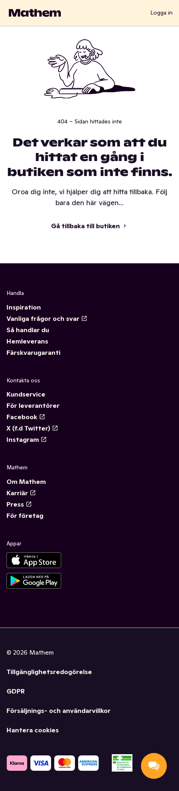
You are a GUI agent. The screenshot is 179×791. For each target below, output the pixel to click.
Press (19, 504)
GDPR (15, 691)
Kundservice (25, 394)
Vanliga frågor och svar (46, 318)
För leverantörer (33, 405)
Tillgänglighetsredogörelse (49, 672)
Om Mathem (26, 481)
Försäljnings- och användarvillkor (58, 710)
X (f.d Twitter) (32, 428)
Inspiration (23, 307)
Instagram (26, 439)
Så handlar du (27, 330)
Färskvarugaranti (33, 352)
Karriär (21, 493)
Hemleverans (27, 341)
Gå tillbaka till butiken (89, 226)
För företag (24, 515)
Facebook (25, 417)
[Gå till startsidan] (34, 13)
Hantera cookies (32, 730)
